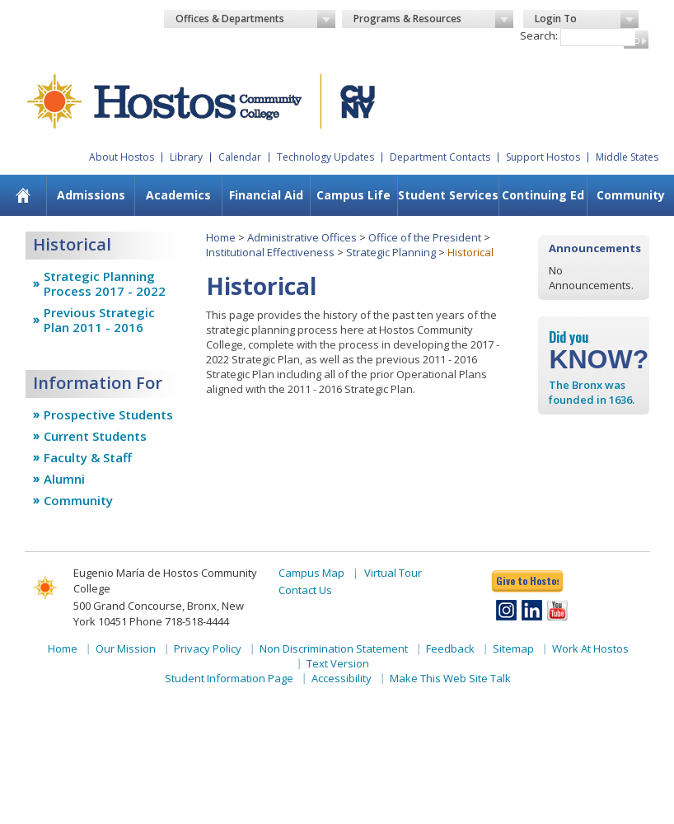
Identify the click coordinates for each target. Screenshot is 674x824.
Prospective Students (108, 414)
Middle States (627, 157)
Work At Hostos (590, 648)
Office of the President (424, 237)
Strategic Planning (391, 252)
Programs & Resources (433, 19)
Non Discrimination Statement (334, 648)
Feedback (450, 648)
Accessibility (341, 678)
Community (631, 195)
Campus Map (311, 572)
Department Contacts (440, 157)
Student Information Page (229, 678)
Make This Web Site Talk (450, 678)
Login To (587, 19)
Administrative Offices (302, 237)
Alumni (64, 478)
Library (186, 157)
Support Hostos (543, 157)
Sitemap (513, 648)
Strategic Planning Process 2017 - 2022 (105, 283)
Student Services (448, 195)
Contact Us (305, 590)
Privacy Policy (207, 648)
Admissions (91, 195)
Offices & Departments (255, 19)
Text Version (338, 663)
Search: (539, 35)
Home (221, 237)
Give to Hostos (527, 581)
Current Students (95, 435)
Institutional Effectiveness (270, 252)
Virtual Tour (393, 572)
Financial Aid (266, 195)
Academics (178, 195)
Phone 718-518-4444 (179, 621)
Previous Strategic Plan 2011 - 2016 (99, 320)
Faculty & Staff (88, 457)
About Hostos (121, 157)
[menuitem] (23, 195)
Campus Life (353, 195)
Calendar (239, 157)
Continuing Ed (543, 195)
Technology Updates (325, 157)
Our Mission (126, 648)
